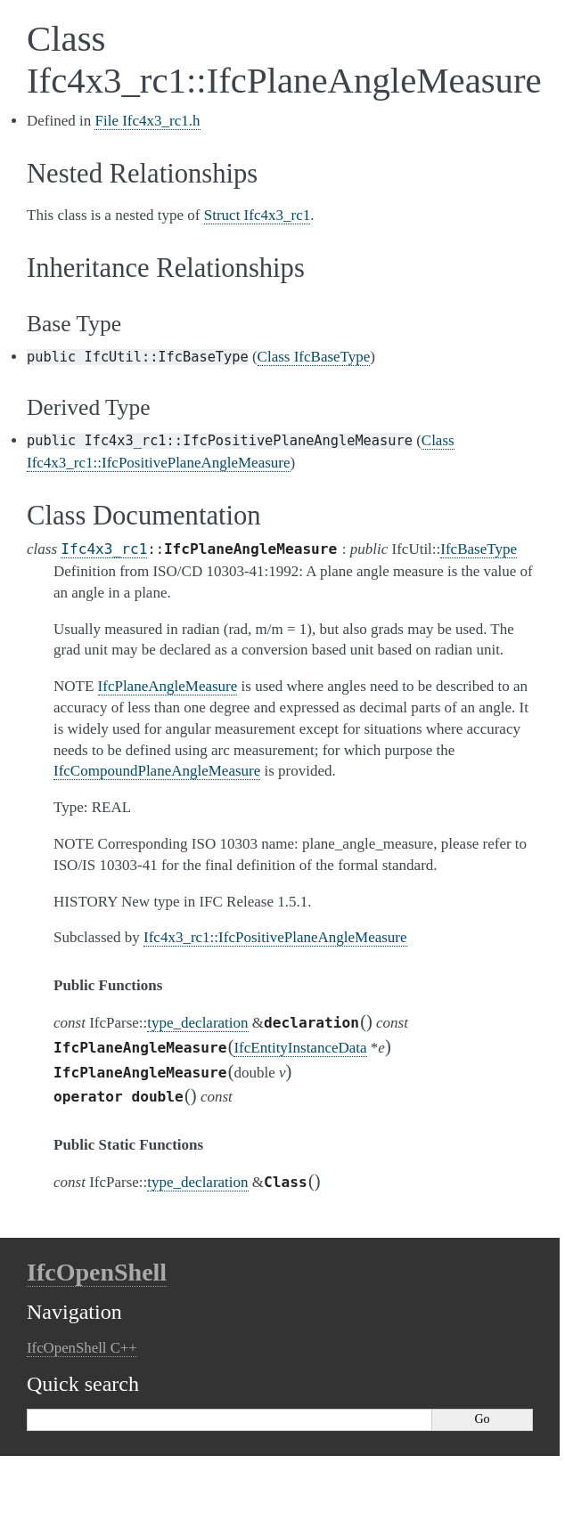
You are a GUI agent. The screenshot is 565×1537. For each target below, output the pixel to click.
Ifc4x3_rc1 (104, 549)
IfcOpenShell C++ (82, 1347)
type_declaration (197, 1022)
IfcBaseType (478, 549)
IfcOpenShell (97, 1272)
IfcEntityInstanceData (299, 1047)
